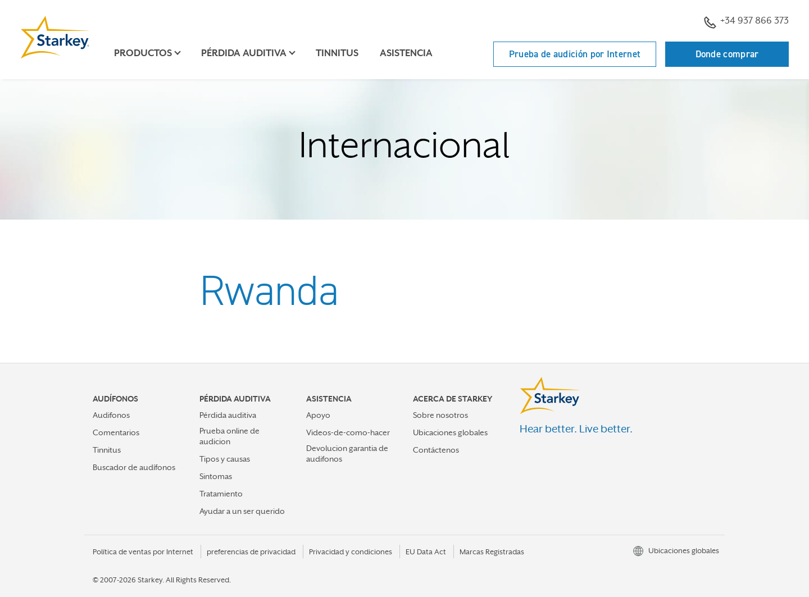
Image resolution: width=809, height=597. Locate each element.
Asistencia (406, 53)
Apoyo (318, 415)
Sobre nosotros (440, 415)
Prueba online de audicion (229, 436)
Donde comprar (727, 54)
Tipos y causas (224, 458)
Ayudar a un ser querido (242, 511)
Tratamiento (221, 493)
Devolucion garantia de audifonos (347, 453)
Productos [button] (143, 53)
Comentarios (116, 432)
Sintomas (215, 476)
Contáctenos (436, 449)
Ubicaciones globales (450, 432)
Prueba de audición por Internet (574, 54)
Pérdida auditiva (227, 415)
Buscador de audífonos (134, 467)
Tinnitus (337, 53)
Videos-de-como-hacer (348, 432)
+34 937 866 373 (746, 22)
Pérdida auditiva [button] (244, 53)
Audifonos (111, 415)
